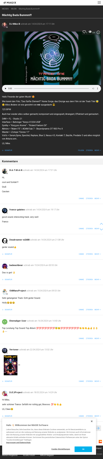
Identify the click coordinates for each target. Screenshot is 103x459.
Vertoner (14, 349)
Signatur (8, 150)
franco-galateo (17, 209)
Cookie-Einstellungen (60, 449)
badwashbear (16, 265)
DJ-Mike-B (15, 24)
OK (83, 449)
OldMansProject (17, 290)
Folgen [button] (81, 150)
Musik (14, 9)
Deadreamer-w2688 (19, 239)
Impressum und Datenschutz (18, 443)
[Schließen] (92, 421)
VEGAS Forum (29, 455)
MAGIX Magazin (47, 455)
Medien (5, 9)
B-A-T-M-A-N (16, 170)
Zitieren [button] (89, 150)
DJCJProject (16, 392)
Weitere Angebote (10, 455)
